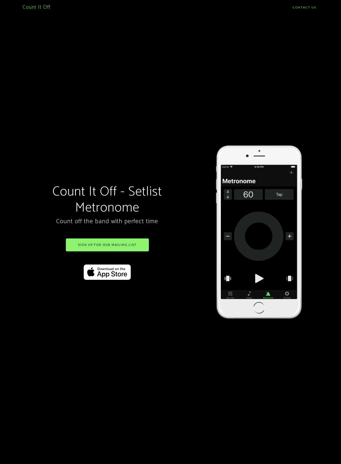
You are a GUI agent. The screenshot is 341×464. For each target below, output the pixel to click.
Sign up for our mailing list (107, 244)
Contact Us (304, 7)
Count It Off (36, 7)
